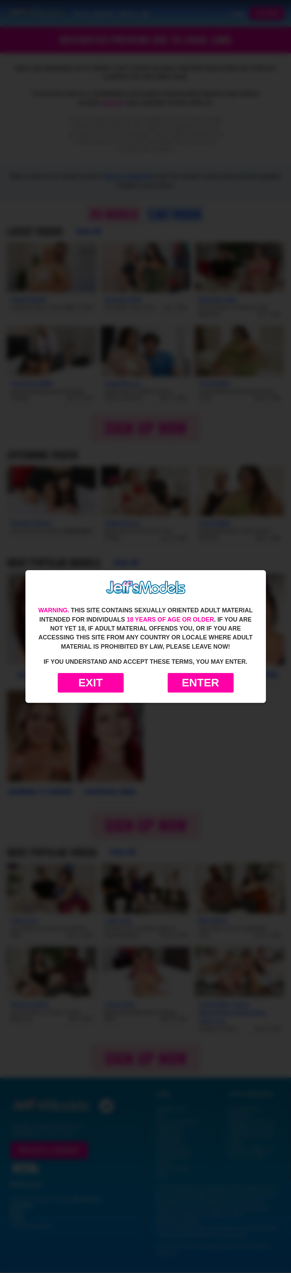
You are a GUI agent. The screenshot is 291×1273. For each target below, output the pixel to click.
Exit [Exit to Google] (90, 682)
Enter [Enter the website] (200, 682)
